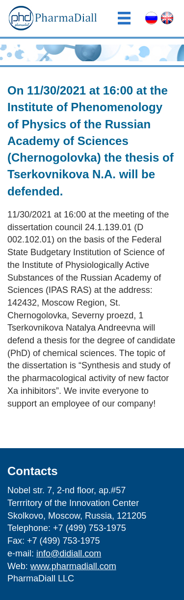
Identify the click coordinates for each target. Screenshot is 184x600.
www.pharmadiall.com (73, 566)
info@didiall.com (68, 553)
